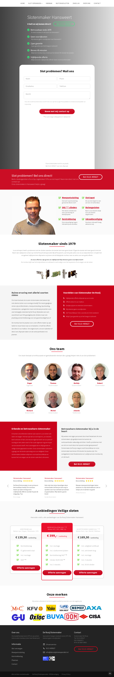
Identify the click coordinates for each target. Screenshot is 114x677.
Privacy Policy (66, 674)
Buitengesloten (62, 3)
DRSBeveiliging (54, 674)
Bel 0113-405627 (64, 24)
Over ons (86, 3)
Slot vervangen (35, 3)
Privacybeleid (64, 102)
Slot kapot (90, 198)
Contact (97, 3)
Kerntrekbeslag (69, 219)
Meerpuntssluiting (70, 198)
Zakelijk (76, 3)
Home (22, 3)
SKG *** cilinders (69, 207)
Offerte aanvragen (26, 568)
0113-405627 (50, 648)
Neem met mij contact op (57, 111)
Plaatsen (15, 660)
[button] (7, 486)
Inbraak (49, 3)
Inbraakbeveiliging (93, 219)
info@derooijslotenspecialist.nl (57, 652)
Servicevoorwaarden (77, 102)
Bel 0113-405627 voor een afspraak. (57, 166)
